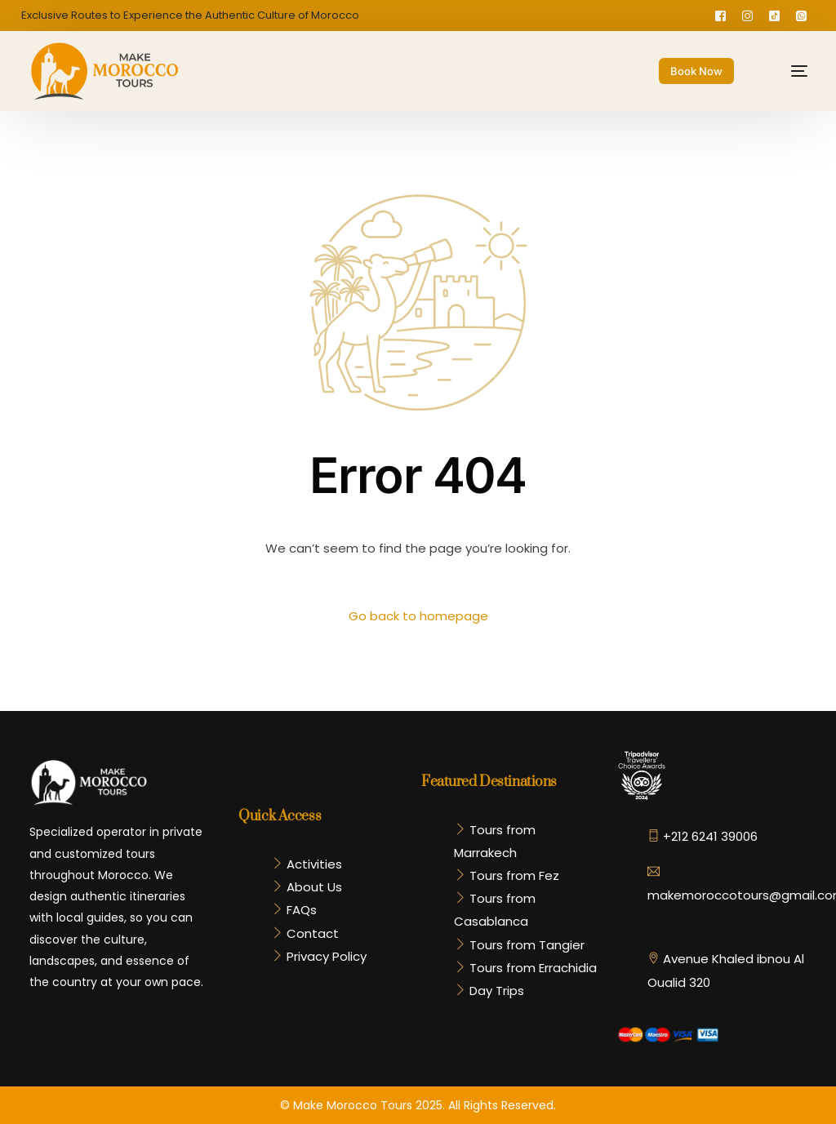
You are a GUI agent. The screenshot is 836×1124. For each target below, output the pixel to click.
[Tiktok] (774, 15)
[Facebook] (720, 15)
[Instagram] (747, 15)
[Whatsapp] (801, 15)
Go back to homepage (418, 615)
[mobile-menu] (786, 71)
